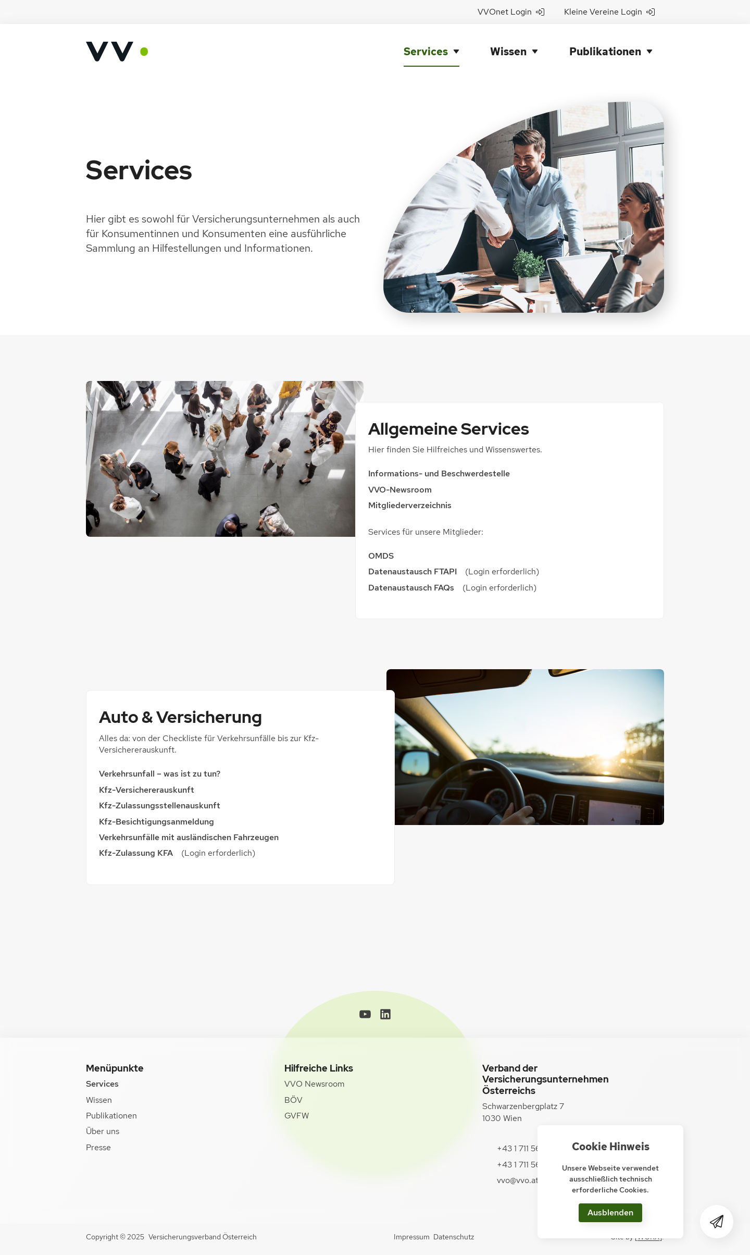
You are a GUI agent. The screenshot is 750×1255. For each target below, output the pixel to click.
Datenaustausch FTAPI (412, 571)
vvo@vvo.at (518, 1180)
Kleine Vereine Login (609, 11)
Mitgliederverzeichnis (410, 505)
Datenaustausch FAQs (411, 587)
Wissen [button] (508, 51)
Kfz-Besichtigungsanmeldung (156, 821)
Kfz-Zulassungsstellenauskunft (159, 805)
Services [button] (426, 51)
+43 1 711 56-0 (523, 1148)
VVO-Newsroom (400, 489)
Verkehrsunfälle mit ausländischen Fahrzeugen (190, 837)
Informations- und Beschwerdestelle (439, 473)
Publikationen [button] (605, 51)
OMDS (381, 555)
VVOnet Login (511, 11)
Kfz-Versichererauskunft (146, 789)
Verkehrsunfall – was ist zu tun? (159, 773)
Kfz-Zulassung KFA (136, 852)
